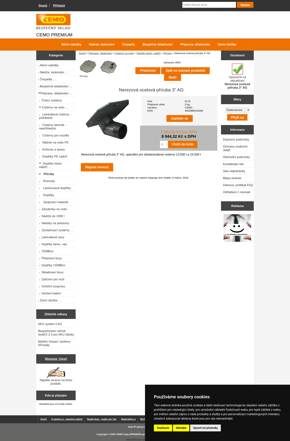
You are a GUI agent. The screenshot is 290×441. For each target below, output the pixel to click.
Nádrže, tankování (101, 44)
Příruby (167, 53)
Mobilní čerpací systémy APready (54, 343)
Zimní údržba (227, 44)
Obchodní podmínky (236, 157)
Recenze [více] (56, 358)
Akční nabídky (71, 44)
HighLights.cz (128, 419)
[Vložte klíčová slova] (209, 5)
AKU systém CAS (50, 324)
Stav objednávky (234, 171)
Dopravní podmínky (236, 139)
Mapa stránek (232, 178)
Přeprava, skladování (100, 53)
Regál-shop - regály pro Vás (102, 419)
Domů (43, 5)
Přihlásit (59, 5)
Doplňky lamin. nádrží (148, 53)
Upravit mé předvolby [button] (205, 427)
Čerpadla (128, 44)
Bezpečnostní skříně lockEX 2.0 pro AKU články (56, 332)
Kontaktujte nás (233, 164)
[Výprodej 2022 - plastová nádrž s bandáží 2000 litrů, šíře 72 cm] (237, 228)
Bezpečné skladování (158, 44)
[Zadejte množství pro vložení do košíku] (164, 144)
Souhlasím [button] (163, 427)
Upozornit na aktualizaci (237, 76)
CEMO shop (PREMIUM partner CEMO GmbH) (140, 434)
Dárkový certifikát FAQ (238, 185)
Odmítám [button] (181, 427)
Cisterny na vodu (124, 53)
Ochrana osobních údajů (235, 148)
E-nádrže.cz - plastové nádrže (66, 419)
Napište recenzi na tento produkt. (56, 376)
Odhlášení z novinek (236, 192)
